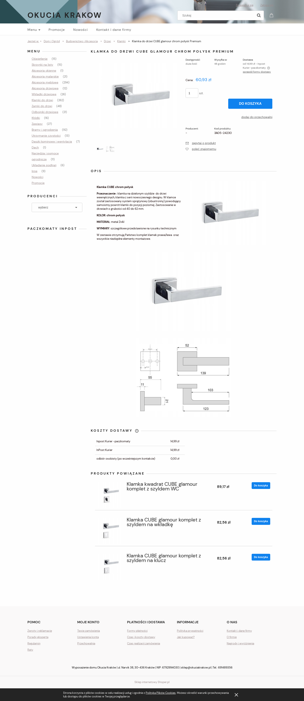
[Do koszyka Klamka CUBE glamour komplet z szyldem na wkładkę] (261, 521)
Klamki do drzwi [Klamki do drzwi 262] (42, 100)
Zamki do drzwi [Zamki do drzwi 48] (42, 106)
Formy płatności (137, 631)
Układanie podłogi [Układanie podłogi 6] (44, 165)
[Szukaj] (259, 15)
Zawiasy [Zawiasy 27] (37, 124)
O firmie (232, 637)
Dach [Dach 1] (35, 147)
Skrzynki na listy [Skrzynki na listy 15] (42, 65)
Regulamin (33, 643)
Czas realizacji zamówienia (143, 643)
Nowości (37, 177)
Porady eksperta (37, 637)
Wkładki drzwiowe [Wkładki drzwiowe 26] (44, 94)
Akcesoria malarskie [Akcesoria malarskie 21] (45, 76)
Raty (30, 650)
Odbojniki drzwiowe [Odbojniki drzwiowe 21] (45, 112)
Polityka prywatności (190, 631)
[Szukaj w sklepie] (216, 15)
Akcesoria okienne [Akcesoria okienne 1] (44, 70)
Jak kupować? (186, 637)
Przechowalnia (86, 643)
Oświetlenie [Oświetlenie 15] (40, 59)
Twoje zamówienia (88, 631)
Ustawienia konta (88, 637)
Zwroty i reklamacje (39, 631)
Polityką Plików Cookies (161, 693)
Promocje (38, 183)
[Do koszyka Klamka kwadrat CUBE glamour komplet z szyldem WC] (261, 485)
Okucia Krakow (64, 15)
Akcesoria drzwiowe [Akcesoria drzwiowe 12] (45, 88)
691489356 (225, 667)
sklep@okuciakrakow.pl (196, 667)
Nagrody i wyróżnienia (240, 643)
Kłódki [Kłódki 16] (36, 118)
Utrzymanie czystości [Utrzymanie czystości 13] (46, 135)
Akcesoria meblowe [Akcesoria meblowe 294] (45, 82)
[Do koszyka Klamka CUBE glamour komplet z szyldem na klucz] (261, 557)
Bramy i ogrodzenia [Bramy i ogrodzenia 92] (45, 130)
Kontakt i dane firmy (239, 631)
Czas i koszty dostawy (141, 637)
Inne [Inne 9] (34, 171)
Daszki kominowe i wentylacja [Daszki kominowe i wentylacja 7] (52, 141)
